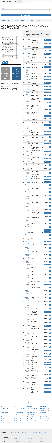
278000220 (27, 112)
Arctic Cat (17, 432)
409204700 (27, 46)
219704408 (27, 358)
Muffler (2, 424)
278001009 (27, 194)
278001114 (27, 191)
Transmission (17, 416)
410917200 (27, 307)
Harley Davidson (23, 434)
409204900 (27, 339)
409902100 (27, 356)
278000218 (27, 234)
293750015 (27, 264)
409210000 (27, 176)
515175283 (27, 219)
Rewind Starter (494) (31, 420)
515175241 (27, 254)
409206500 (27, 98)
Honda (30, 432)
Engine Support (30, 414)
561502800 (27, 151)
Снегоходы (13, 20)
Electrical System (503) (45, 408)
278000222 (27, 60)
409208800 (27, 82)
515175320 (27, 131)
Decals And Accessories (32, 412)
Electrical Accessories (35, 20)
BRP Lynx (16, 434)
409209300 (27, 335)
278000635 (27, 332)
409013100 (27, 284)
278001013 (27, 226)
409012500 (27, 213)
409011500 (27, 168)
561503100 (27, 146)
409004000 (27, 304)
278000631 (27, 56)
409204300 (27, 92)
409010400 (27, 49)
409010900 (27, 76)
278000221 (27, 385)
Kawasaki (40, 432)
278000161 (27, 42)
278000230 (27, 63)
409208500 (27, 241)
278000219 (27, 79)
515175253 (27, 140)
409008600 (27, 39)
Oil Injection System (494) (45, 403)
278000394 (27, 392)
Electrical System (30, 418)
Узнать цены (47, 39)
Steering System (30, 416)
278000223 (27, 184)
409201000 (27, 125)
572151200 (27, 350)
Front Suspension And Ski (6, 401)
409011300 (27, 72)
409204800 (27, 53)
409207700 (27, 325)
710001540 (27, 314)
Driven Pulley (43, 412)
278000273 (27, 346)
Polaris (11, 434)
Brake (15, 424)
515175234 (27, 67)
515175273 (27, 127)
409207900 (27, 342)
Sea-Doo (35, 432)
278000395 (27, 321)
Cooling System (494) (5, 420)
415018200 (27, 270)
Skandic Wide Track (25, 20)
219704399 (27, 373)
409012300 (27, 237)
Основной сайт (26, 1)
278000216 (27, 222)
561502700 (27, 161)
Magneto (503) (43, 422)
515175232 (27, 69)
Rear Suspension (4, 418)
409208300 (27, 230)
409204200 (27, 94)
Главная (19, 1)
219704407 (27, 366)
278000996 (27, 232)
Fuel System (29, 422)
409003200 (27, 158)
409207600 (27, 280)
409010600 (27, 201)
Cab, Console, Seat (18, 418)
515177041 (27, 243)
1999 (18, 20)
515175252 (27, 143)
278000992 (27, 154)
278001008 (27, 250)
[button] (26, 6)
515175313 (27, 136)
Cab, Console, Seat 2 (18, 420)
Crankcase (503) (17, 414)
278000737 (27, 290)
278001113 (27, 108)
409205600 (27, 277)
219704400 (27, 370)
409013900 (27, 261)
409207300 (27, 101)
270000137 (27, 318)
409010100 (27, 205)
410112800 (27, 364)
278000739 (27, 328)
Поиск (48, 1)
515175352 (27, 380)
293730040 (27, 266)
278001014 (27, 187)
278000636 (27, 297)
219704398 (27, 377)
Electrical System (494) (45, 410)
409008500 (27, 89)
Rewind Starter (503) (44, 418)
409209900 (27, 353)
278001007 (27, 247)
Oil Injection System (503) (45, 401)
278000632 (27, 198)
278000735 (27, 293)
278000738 (27, 286)
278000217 (27, 105)
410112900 (27, 362)
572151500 (27, 311)
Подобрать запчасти (26, 15)
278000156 (27, 388)
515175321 (27, 208)
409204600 (27, 118)
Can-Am (27, 432)
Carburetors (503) (44, 416)
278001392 (27, 164)
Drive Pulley (3, 416)
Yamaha (22, 432)
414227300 (27, 273)
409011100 (27, 121)
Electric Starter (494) (5, 422)
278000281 (27, 215)
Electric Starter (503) (18, 422)
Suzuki (44, 432)
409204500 (27, 115)
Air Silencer (42, 414)
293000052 (27, 257)
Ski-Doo (7, 20)
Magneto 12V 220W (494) (45, 420)
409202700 (27, 86)
